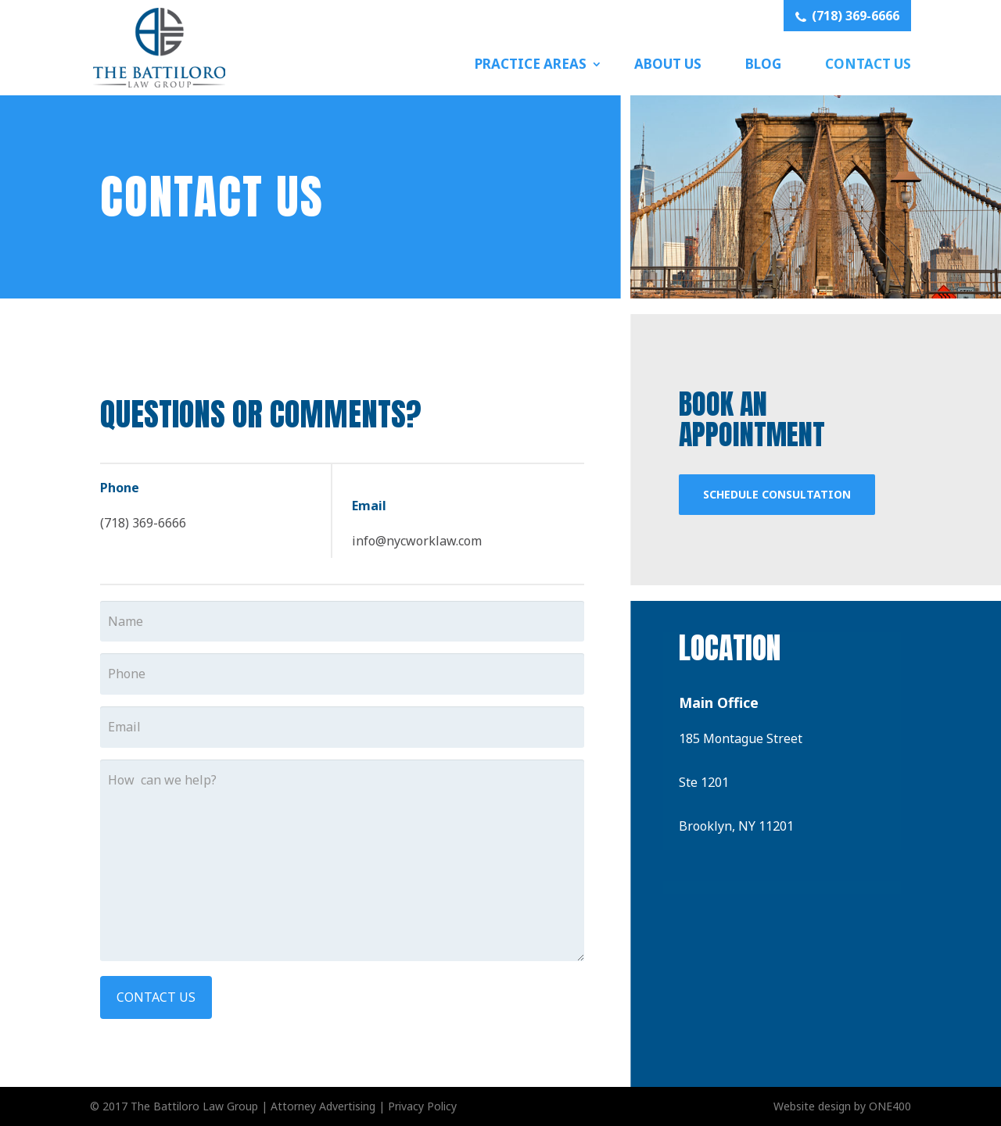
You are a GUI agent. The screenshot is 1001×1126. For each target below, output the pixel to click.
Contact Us (868, 64)
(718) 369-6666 (847, 15)
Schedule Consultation (777, 494)
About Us (667, 64)
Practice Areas (531, 64)
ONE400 (890, 1106)
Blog (763, 64)
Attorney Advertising (323, 1106)
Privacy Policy (422, 1106)
